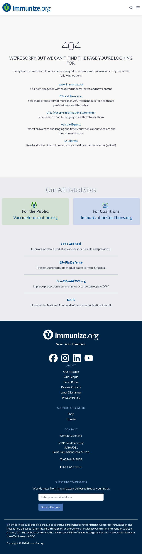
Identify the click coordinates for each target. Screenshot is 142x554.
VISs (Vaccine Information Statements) (71, 112)
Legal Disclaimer (71, 392)
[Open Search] (131, 8)
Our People (71, 376)
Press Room (71, 382)
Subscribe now (50, 507)
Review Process (71, 387)
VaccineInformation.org (35, 214)
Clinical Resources (71, 96)
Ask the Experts (71, 124)
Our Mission (71, 371)
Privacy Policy (71, 397)
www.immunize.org (71, 84)
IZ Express (71, 140)
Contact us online (71, 435)
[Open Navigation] (137, 8)
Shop (71, 414)
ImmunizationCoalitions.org (106, 214)
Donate (71, 419)
